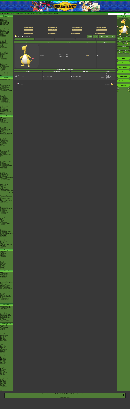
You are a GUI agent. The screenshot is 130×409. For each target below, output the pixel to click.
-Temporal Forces (3, 345)
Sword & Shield (3, 132)
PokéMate (2, 218)
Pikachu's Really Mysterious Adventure (5, 318)
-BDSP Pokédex (3, 28)
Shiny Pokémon (3, 96)
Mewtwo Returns (3, 277)
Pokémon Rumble (3, 191)
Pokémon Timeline (3, 58)
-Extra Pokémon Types (4, 327)
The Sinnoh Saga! (3, 86)
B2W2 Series (2, 266)
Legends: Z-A (2, 121)
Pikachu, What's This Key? (5, 320)
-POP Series (2, 365)
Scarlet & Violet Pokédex (36, 13)
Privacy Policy (69, 393)
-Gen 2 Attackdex (3, 36)
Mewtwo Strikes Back (4, 274)
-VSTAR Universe (3, 386)
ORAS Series (2, 268)
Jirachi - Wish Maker (4, 279)
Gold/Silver (2, 220)
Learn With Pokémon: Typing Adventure (5, 183)
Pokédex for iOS (3, 185)
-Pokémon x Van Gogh (4, 64)
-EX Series (2, 356)
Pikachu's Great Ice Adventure (5, 315)
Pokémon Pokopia (3, 123)
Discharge (108, 75)
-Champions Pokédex (4, 33)
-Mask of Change (3, 382)
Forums (12, 13)
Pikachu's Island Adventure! (5, 313)
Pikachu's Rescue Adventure (5, 307)
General (90, 36)
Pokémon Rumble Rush (4, 150)
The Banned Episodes (4, 95)
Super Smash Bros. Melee (5, 225)
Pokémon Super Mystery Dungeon (6, 165)
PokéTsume (2, 114)
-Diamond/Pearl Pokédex (4, 23)
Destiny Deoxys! (3, 280)
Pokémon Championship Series (6, 60)
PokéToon (2, 103)
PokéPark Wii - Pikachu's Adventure (4, 194)
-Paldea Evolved (3, 350)
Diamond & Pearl (3, 187)
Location (95, 36)
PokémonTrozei (3, 215)
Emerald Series (3, 261)
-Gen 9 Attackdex (3, 42)
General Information (3, 251)
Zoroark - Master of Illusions (5, 287)
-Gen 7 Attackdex (3, 40)
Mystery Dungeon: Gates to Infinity (6, 177)
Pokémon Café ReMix (4, 125)
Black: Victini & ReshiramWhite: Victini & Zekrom (6, 289)
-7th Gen (1, 57)
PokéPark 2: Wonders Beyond (5, 179)
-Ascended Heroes (3, 334)
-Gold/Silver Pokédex (4, 21)
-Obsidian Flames (3, 349)
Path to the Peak (3, 104)
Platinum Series (3, 263)
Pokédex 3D (2, 181)
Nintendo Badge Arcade (4, 170)
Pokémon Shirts (3, 68)
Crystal (1, 221)
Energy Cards (2, 329)
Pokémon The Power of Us (5, 299)
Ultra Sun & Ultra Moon (4, 146)
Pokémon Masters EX (4, 126)
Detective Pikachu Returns (5, 129)
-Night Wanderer (3, 381)
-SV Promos (2, 361)
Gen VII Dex (24, 39)
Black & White (2, 172)
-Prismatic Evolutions (4, 341)
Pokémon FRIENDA (3, 248)
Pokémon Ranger (3, 213)
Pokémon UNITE (3, 127)
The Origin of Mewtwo (4, 273)
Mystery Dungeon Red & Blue (5, 214)
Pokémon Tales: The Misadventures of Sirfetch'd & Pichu (5, 111)
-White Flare (2, 338)
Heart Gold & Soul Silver (4, 189)
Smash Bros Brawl (3, 203)
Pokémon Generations (4, 98)
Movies (6, 271)
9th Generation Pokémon (4, 73)
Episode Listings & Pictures (5, 79)
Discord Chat (2, 71)
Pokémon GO (2, 148)
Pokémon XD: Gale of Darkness (6, 208)
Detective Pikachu (3, 152)
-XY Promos (2, 364)
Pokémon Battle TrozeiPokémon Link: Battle (6, 159)
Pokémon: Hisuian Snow (4, 101)
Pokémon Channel (3, 210)
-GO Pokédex (2, 30)
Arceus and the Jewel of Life (5, 286)
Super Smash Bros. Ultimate (5, 154)
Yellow (1, 227)
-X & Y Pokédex (3, 25)
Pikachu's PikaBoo (3, 309)
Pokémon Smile (3, 139)
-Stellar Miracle (3, 380)
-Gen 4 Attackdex (3, 38)
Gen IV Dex (85, 39)
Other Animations (3, 107)
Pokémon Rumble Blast (4, 180)
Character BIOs (3, 253)
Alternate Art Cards (3, 330)
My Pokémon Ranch (4, 202)
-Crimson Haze (3, 383)
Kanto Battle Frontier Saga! (5, 85)
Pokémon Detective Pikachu (5, 302)
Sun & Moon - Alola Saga (4, 89)
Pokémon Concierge (4, 109)
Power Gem (108, 76)
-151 (1, 348)
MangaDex (2, 252)
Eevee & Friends (3, 319)
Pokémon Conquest (3, 178)
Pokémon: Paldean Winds (5, 102)
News (1, 17)
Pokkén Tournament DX (4, 151)
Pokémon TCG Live (3, 143)
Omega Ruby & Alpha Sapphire (6, 157)
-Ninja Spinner (2, 367)
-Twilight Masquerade (4, 344)
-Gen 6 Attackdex (3, 39)
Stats (107, 36)
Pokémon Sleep (3, 128)
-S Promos (2, 389)
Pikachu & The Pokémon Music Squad (6, 322)
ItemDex (1, 44)
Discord (21, 13)
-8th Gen (1, 56)
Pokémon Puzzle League (4, 228)
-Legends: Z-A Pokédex (4, 32)
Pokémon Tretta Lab (4, 175)
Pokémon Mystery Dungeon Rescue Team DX (5, 138)
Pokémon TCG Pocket (4, 130)
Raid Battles (2, 331)
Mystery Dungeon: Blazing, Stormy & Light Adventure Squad (6, 192)
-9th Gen (1, 55)
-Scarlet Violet (2, 351)
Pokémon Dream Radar (4, 174)
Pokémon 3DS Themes (4, 240)
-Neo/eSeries (2, 357)
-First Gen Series (3, 358)
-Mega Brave (2, 371)
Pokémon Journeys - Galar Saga (6, 90)
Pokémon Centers (3, 59)
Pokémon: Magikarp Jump (5, 149)
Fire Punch (108, 78)
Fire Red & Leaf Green (4, 205)
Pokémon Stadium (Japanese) (5, 231)
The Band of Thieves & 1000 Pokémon (5, 162)
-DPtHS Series (3, 355)
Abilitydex (2, 46)
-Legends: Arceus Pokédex (5, 29)
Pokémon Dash (3, 209)
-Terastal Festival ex (3, 377)
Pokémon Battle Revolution (5, 195)
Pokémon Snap (3, 229)
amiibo (1, 243)
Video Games (6, 116)
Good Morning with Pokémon (5, 106)
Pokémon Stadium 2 (4, 222)
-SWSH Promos (3, 362)
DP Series (2, 262)
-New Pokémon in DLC (4, 74)
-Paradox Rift (2, 347)
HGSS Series (2, 264)
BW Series (2, 265)
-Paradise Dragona (3, 379)
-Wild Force (2, 384)
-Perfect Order (2, 333)
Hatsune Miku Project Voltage (5, 61)
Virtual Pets (2, 242)
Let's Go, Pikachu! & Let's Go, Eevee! (5, 147)
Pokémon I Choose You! (4, 298)
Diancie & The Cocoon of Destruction (4, 294)
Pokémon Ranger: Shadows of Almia (5, 199)
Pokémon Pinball (3, 230)
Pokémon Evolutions (4, 100)
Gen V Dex (64, 39)
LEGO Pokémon (3, 67)
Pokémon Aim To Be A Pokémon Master (6, 92)
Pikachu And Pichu (3, 308)
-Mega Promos (3, 360)
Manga (6, 250)
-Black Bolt (2, 337)
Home (8, 13)
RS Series (2, 259)
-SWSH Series (2, 352)
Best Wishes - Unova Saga (5, 87)
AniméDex (2, 80)
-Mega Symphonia (3, 372)
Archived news (3, 18)
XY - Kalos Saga (3, 88)
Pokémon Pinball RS (4, 212)
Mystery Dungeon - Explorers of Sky (6, 197)
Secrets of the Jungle (4, 301)
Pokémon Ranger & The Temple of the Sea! (6, 283)
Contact (17, 13)
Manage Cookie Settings (78, 393)
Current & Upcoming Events (5, 72)
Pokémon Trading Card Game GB (6, 233)
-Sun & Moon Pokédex (4, 26)
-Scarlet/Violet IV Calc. (4, 52)
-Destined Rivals (3, 339)
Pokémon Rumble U (4, 176)
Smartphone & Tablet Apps (5, 241)
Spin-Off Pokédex (3, 47)
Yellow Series (2, 258)
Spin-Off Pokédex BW (4, 49)
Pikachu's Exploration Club (5, 314)
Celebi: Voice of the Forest (5, 278)
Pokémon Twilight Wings (4, 99)
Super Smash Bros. (3, 234)
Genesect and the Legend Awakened (5, 292)
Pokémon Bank (3, 158)
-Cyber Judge (2, 385)
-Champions (2, 54)
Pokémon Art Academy (4, 160)
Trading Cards (6, 324)
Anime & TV (6, 77)
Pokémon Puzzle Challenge (5, 223)
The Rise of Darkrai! (3, 284)
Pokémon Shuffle (3, 163)
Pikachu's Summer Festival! (5, 311)
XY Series (2, 267)
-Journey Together (3, 340)
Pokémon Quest (3, 153)
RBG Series (2, 257)
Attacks (101, 36)
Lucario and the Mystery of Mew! (6, 281)
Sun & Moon (2, 145)
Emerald (1, 206)
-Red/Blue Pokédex (3, 20)
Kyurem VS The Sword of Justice (6, 290)
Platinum (1, 188)
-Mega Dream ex (3, 369)
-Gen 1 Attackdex (3, 35)
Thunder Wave (109, 77)
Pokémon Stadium (3, 232)
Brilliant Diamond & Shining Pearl (6, 133)
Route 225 (17, 75)
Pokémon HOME (3, 135)
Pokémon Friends (3, 124)
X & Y (1, 156)
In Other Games (3, 238)
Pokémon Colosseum (4, 207)
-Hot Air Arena (2, 376)
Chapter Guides (3, 255)
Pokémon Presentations (4, 66)
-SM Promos (2, 363)
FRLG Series (2, 260)
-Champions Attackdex (4, 43)
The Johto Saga (3, 83)
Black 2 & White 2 (3, 173)
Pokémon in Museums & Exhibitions (4, 63)
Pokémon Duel (3, 169)
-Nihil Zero (2, 368)
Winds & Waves (3, 118)
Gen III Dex (105, 39)
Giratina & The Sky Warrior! (5, 285)
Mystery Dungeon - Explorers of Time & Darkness (6, 201)
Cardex (1, 326)
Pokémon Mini (2, 224)
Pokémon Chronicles (4, 93)
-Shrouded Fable (3, 343)
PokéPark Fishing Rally (4, 216)
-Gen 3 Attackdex (3, 37)
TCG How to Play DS (4, 184)
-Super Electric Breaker (4, 378)
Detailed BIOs (2, 254)
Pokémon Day (2, 65)
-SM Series (2, 353)
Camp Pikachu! (3, 310)
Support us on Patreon (65, 397)
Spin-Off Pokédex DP (4, 48)
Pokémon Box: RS (3, 211)
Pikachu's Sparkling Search (5, 316)
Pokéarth (56, 13)
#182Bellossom (107, 83)
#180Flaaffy (21, 83)
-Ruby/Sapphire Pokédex (4, 22)
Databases (6, 16)
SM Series (2, 269)
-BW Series (2, 354)
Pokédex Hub (27, 13)
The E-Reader (2, 217)
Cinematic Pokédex (3, 50)
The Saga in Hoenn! (3, 84)
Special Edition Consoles (4, 239)
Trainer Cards (2, 328)
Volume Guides (3, 256)
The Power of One (3, 275)
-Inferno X (2, 370)
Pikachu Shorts (6, 304)
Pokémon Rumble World (4, 164)
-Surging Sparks (3, 342)
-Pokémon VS (2, 387)
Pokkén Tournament (3, 168)
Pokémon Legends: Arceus (5, 134)
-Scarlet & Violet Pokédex (4, 31)
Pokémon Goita (3, 246)
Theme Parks (2, 69)
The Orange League (4, 82)
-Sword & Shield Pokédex (4, 27)
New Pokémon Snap (4, 141)
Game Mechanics (3, 51)
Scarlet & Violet (3, 120)
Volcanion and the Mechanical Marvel (5, 297)
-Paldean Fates (3, 346)
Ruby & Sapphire (3, 204)
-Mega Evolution (3, 336)
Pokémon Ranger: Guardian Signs (6, 190)
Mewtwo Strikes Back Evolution (6, 300)
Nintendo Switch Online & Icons (6, 244)
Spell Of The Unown (3, 276)
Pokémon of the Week (4, 53)
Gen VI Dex (44, 39)
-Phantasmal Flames (4, 335)
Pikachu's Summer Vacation (5, 306)
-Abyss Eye (2, 366)
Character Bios (3, 81)
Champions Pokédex (48, 13)
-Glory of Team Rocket (4, 375)
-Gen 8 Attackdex (3, 41)
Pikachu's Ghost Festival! (4, 312)
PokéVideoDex (3, 105)
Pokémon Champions (4, 122)
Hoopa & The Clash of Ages (5, 295)
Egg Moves (112, 36)
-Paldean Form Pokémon (4, 75)
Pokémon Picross (3, 166)
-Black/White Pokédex (4, 24)
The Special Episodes (4, 94)
